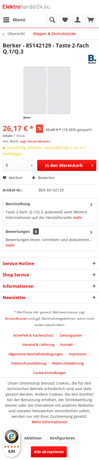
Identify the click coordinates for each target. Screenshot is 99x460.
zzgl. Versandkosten (35, 141)
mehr (77, 217)
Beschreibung (18, 203)
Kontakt (66, 344)
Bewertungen (18, 231)
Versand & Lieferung (38, 344)
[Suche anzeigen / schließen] (51, 20)
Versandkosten (16, 318)
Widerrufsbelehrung (68, 363)
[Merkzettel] (64, 20)
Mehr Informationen (50, 421)
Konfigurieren (62, 437)
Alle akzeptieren (49, 451)
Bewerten (43, 177)
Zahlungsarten (70, 335)
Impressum (78, 354)
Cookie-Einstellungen (49, 372)
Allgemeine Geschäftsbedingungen (35, 354)
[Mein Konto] (77, 20)
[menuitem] (14, 20)
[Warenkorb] (90, 20)
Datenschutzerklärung (28, 363)
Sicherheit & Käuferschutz (33, 335)
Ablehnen (33, 437)
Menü (14, 19)
